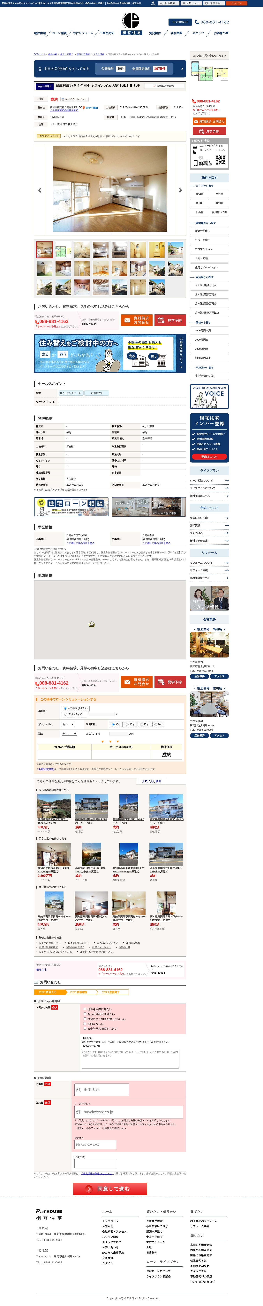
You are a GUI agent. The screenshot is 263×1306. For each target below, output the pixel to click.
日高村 (199, 212)
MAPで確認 (90, 108)
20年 (158, 724)
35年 (116, 724)
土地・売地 (201, 258)
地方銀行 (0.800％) (75, 708)
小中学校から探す (205, 375)
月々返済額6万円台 (206, 303)
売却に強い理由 (199, 517)
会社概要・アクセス (114, 1235)
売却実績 (195, 525)
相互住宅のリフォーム (204, 1224)
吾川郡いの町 (219, 212)
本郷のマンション (101, 947)
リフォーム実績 (199, 570)
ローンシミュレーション (212, 150)
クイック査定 (198, 1274)
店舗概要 (199, 676)
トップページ (110, 1224)
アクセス (219, 676)
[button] (92, 624)
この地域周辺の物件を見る (64, 110)
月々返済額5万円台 (206, 294)
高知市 (199, 193)
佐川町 (199, 203)
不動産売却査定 (199, 1269)
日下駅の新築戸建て (49, 942)
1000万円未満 (203, 330)
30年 (130, 724)
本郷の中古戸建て (75, 947)
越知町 (219, 203)
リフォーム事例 (199, 1229)
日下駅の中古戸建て (78, 942)
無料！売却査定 (199, 540)
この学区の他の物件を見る (80, 543)
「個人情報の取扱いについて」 (97, 1177)
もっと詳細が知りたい (92, 1014)
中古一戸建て (202, 239)
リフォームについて (201, 562)
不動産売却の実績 (201, 1279)
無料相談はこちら (200, 495)
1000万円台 (201, 339)
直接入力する (74, 714)
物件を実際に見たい (90, 1009)
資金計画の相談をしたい (93, 1028)
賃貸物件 (151, 1256)
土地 (149, 1250)
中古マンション (204, 249)
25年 (144, 724)
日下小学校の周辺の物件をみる (55, 951)
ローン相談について (201, 480)
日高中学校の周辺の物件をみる (96, 951)
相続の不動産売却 (201, 1253)
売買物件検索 (154, 1224)
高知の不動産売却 (201, 1248)
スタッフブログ (111, 1245)
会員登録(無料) (46, 769)
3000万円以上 (203, 358)
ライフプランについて (202, 488)
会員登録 (107, 1261)
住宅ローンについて (158, 1274)
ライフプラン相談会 (158, 1279)
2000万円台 (201, 348)
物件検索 (167, 3)
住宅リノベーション (206, 267)
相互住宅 (41, 969)
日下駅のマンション (107, 942)
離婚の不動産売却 (201, 1258)
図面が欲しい (86, 1023)
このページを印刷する (211, 145)
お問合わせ (180, 22)
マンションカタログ (202, 1285)
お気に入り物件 (151, 781)
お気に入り (191, 3)
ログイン (107, 1266)
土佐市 (219, 193)
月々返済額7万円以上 (207, 312)
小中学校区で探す (157, 1229)
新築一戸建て (202, 230)
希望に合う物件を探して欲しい (97, 1018)
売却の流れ (196, 533)
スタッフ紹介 (110, 1240)
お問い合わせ (110, 1250)
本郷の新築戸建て (48, 947)
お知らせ (107, 1229)
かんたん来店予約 (113, 1256)
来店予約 (212, 3)
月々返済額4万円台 (206, 285)
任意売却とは (198, 1264)
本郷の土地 (124, 947)
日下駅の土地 (133, 942)
